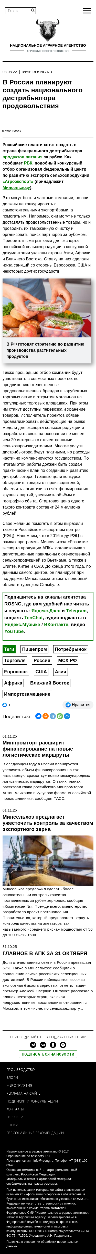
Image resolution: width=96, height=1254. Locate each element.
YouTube (14, 631)
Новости (14, 1116)
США (41, 671)
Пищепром (34, 649)
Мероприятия (19, 1085)
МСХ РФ (67, 660)
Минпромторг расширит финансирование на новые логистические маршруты (38, 749)
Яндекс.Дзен (45, 610)
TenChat (33, 617)
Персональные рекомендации (35, 1132)
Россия (42, 660)
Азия (60, 671)
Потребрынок (71, 649)
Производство (20, 1069)
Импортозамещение (27, 694)
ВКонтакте (56, 624)
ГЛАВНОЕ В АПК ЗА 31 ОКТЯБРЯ (45, 953)
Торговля (15, 660)
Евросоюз (16, 671)
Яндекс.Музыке (22, 624)
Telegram (76, 610)
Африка (13, 683)
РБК (28, 163)
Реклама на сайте (23, 1093)
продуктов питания (22, 157)
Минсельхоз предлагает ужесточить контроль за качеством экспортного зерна (48, 823)
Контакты (15, 1109)
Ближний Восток (49, 683)
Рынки (12, 1124)
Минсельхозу (16, 187)
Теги (9, 649)
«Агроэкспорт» (18, 181)
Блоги (12, 1077)
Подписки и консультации (32, 1101)
